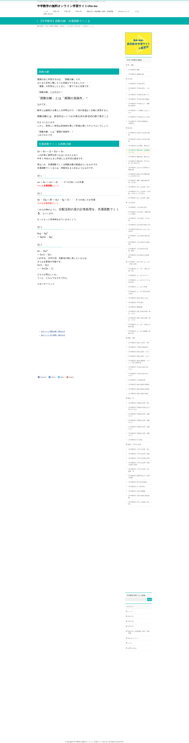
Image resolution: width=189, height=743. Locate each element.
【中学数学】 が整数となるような (139, 111)
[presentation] (50, 151)
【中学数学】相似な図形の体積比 (139, 389)
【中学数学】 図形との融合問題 (139, 325)
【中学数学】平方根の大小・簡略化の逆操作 (139, 104)
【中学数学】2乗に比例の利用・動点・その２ (139, 319)
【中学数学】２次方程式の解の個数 (139, 237)
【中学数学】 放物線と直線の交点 (139, 332)
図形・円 (131, 398)
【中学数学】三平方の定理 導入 (139, 449)
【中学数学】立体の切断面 (136, 491)
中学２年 (131, 621)
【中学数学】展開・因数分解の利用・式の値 (139, 181)
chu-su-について (133, 638)
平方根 (130, 79)
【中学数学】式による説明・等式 (139, 187)
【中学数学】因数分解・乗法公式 (139, 157)
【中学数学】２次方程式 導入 (137, 207)
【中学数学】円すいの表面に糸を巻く (139, 503)
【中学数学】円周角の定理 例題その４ (139, 434)
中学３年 (131, 626)
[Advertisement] (78, 46)
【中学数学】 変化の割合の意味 (139, 292)
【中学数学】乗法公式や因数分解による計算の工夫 (139, 175)
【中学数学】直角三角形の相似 (138, 393)
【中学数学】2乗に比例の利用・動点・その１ (139, 312)
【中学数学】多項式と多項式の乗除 (139, 140)
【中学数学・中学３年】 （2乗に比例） (139, 263)
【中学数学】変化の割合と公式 (138, 298)
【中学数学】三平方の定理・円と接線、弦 (139, 470)
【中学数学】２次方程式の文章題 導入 (139, 243)
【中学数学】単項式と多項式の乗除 (139, 134)
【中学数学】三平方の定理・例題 (139, 454)
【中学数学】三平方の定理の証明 (139, 458)
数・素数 (131, 65)
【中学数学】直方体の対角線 (137, 482)
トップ (130, 611)
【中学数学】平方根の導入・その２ (139, 89)
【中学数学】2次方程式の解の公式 (139, 225)
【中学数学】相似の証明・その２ (139, 356)
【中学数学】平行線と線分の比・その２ (139, 374)
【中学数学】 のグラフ (138, 275)
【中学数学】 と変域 (137, 286)
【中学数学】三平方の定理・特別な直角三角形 (139, 464)
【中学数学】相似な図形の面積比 (139, 384)
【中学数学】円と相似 (135, 440)
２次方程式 (131, 202)
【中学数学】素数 (133, 70)
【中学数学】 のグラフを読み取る (139, 281)
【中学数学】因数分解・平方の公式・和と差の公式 (139, 162)
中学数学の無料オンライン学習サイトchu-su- (67, 6)
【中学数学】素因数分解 (136, 74)
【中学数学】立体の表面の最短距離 (139, 496)
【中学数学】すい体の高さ (136, 486)
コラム (130, 643)
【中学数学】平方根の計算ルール (139, 95)
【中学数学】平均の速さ (136, 302)
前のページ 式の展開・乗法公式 (53, 335)
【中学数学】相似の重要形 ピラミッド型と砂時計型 (139, 361)
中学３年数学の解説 (134, 60)
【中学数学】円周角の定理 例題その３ (139, 428)
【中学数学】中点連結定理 (136, 380)
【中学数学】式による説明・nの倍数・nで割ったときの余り (139, 192)
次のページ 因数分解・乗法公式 (53, 331)
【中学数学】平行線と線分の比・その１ (139, 368)
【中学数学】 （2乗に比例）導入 (139, 269)
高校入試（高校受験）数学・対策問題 (139, 632)
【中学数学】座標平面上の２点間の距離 (139, 476)
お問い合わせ (132, 648)
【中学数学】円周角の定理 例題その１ (139, 415)
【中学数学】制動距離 (135, 307)
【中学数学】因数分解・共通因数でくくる (139, 151)
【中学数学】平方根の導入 (136, 84)
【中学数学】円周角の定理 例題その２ (139, 421)
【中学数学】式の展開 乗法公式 (139, 146)
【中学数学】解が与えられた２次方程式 (139, 230)
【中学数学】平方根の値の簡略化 (139, 99)
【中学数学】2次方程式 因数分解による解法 (139, 213)
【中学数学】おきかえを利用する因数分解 (139, 168)
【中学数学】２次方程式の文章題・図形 (138, 249)
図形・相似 (131, 338)
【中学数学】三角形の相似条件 (138, 347)
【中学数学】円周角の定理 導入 (139, 403)
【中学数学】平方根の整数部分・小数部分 (139, 122)
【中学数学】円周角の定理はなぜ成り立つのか (139, 408)
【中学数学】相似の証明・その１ (139, 352)
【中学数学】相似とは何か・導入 (139, 343)
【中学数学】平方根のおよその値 (139, 117)
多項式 (130, 128)
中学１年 (131, 616)
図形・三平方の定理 (134, 444)
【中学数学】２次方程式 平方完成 (139, 219)
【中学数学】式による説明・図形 (139, 198)
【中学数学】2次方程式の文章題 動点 (139, 256)
